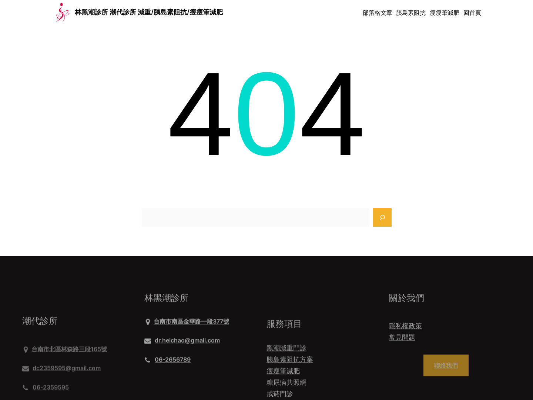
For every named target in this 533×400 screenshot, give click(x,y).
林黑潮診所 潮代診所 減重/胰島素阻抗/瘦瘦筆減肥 (149, 12)
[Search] (382, 217)
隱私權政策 (405, 330)
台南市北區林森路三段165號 (69, 367)
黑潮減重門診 (286, 365)
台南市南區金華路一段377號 (191, 324)
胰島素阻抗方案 (289, 377)
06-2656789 (173, 362)
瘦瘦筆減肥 (283, 388)
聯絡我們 (446, 370)
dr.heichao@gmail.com (187, 343)
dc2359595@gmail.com (67, 386)
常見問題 (402, 342)
